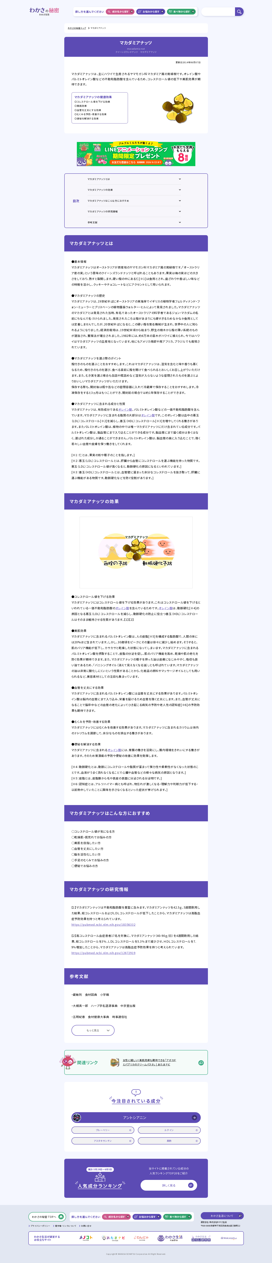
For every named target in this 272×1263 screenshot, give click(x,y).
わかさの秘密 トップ (77, 28)
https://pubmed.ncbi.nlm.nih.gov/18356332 (103, 924)
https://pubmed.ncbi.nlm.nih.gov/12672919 (103, 953)
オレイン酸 (125, 409)
